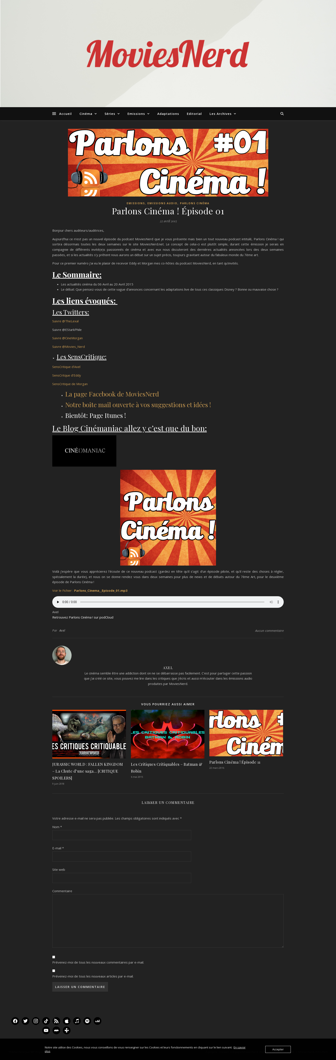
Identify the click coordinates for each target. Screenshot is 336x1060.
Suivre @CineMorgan (67, 338)
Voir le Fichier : (90, 590)
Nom (57, 827)
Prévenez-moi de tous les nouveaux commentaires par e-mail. (98, 962)
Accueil (65, 113)
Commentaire (62, 891)
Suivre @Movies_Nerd (68, 346)
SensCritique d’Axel (66, 367)
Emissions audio (162, 203)
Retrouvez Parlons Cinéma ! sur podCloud (82, 617)
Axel (62, 630)
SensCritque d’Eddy (67, 375)
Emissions (136, 113)
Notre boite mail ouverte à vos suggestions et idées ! (138, 404)
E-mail (58, 848)
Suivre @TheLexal (65, 321)
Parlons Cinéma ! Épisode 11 (235, 762)
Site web (58, 869)
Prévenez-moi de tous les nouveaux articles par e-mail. (93, 976)
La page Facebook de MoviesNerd (112, 394)
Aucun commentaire (269, 630)
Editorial (194, 113)
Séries (110, 113)
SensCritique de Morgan (70, 384)
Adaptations (168, 113)
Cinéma (86, 113)
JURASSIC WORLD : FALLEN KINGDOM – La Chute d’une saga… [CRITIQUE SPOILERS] (87, 771)
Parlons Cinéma (194, 203)
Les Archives (221, 113)
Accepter (278, 1049)
